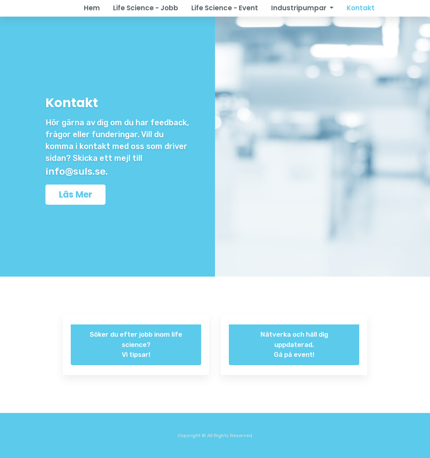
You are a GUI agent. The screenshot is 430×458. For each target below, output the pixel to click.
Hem (92, 8)
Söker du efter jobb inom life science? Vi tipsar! (136, 344)
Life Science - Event (224, 8)
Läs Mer (75, 194)
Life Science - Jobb (145, 8)
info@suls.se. (76, 171)
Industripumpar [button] (299, 8)
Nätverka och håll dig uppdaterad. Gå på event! (294, 344)
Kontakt (361, 8)
